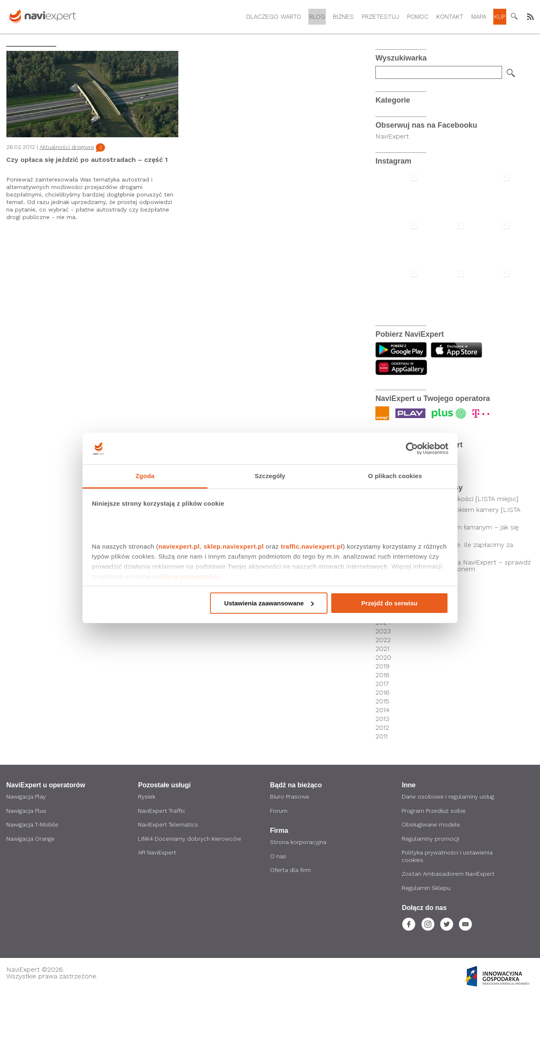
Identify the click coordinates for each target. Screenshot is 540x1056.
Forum (279, 870)
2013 (382, 778)
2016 (382, 752)
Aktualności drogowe (67, 147)
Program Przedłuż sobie (434, 870)
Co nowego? (394, 122)
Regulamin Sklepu (426, 949)
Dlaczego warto (273, 16)
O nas (278, 916)
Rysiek (147, 856)
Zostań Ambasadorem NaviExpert (449, 935)
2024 (383, 682)
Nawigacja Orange (30, 899)
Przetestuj (380, 16)
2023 (383, 691)
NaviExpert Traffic (162, 870)
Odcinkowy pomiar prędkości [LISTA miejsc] (450, 558)
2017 (382, 743)
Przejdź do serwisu (389, 603)
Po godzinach (396, 112)
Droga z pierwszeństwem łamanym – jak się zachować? (451, 590)
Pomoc (417, 16)
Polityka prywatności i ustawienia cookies (447, 917)
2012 (382, 787)
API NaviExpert (157, 913)
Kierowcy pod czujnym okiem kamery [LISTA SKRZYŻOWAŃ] (451, 573)
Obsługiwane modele (432, 885)
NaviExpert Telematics (169, 885)
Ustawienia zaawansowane (269, 603)
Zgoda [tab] (145, 475)
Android (387, 140)
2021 (382, 708)
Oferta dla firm (291, 930)
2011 (381, 796)
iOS (380, 149)
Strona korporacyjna (298, 902)
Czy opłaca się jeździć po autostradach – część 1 (87, 160)
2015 (382, 761)
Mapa (478, 16)
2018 (382, 734)
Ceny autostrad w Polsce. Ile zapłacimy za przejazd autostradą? (448, 608)
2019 (382, 726)
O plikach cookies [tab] (395, 475)
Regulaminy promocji (431, 899)
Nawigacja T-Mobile (33, 885)
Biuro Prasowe (290, 856)
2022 (383, 699)
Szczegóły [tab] (270, 475)
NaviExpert (392, 196)
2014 (382, 769)
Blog (317, 16)
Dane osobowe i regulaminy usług (449, 856)
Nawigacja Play (26, 856)
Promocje (390, 131)
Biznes (343, 16)
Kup (499, 16)
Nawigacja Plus (26, 870)
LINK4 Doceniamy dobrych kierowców (190, 899)
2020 (383, 717)
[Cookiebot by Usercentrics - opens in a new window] (411, 448)
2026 (383, 664)
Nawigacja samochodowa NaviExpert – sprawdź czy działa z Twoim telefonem (457, 625)
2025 (383, 673)
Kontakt (449, 16)
